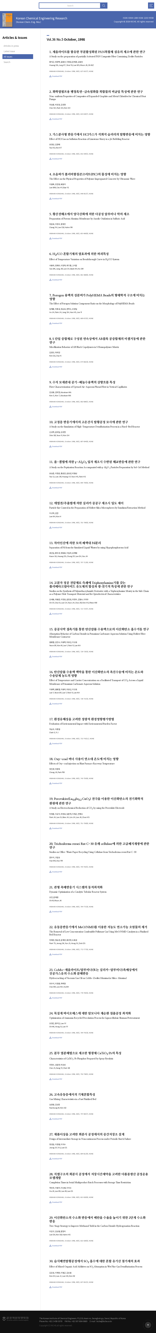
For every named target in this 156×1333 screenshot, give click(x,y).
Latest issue (9, 51)
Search (7, 62)
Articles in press (11, 45)
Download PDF (55, 76)
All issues (8, 56)
